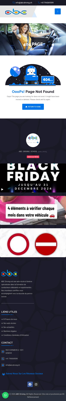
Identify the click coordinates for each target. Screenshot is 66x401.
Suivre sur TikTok (33, 157)
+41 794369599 (12, 359)
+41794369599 (47, 3)
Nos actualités (8, 327)
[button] (5, 395)
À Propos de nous (10, 319)
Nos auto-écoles (9, 323)
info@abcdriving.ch (24, 3)
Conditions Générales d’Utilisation (16, 335)
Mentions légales (10, 331)
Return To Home (33, 107)
